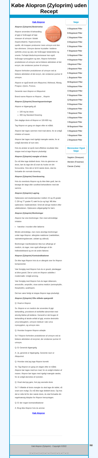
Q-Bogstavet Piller (74, 100)
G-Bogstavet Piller (74, 55)
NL (59, 453)
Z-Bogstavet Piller (74, 140)
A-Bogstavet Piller (74, 29)
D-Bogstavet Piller (74, 42)
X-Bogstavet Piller (74, 131)
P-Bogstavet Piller (74, 95)
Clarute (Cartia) (73, 166)
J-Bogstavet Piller (74, 69)
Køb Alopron (38, 22)
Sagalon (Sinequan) (75, 157)
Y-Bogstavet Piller (74, 135)
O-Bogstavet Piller (74, 91)
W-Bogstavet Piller (75, 126)
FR (51, 453)
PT (63, 453)
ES (39, 453)
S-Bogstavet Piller (74, 109)
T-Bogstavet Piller (74, 113)
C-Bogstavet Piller (74, 38)
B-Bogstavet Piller (74, 33)
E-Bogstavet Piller (74, 46)
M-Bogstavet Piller (75, 82)
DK (34, 453)
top (91, 445)
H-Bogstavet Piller (74, 60)
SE (67, 453)
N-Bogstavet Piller (74, 86)
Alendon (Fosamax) (75, 162)
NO (55, 453)
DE (30, 453)
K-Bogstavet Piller (74, 73)
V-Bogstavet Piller (74, 122)
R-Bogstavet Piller (74, 104)
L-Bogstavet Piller (74, 78)
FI (47, 453)
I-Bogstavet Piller (74, 64)
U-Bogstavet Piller (74, 118)
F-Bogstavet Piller (74, 51)
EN (43, 453)
